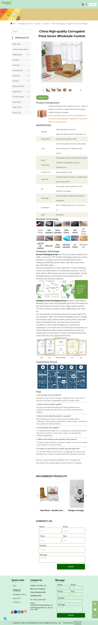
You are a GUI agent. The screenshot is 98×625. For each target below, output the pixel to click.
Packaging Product (24, 24)
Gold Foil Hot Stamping (40, 245)
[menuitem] (47, 4)
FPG (14, 24)
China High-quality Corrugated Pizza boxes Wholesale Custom (74, 24)
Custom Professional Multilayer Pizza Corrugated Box (61, 460)
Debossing (49, 246)
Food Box (37, 24)
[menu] (47, 4)
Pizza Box (46, 24)
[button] (47, 4)
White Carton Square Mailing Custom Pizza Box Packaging (60, 463)
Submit (71, 567)
